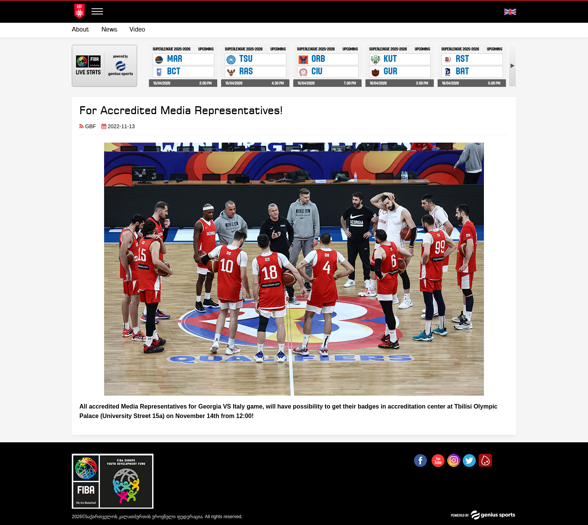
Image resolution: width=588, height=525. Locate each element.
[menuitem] (83, 30)
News (109, 30)
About (80, 30)
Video (137, 30)
